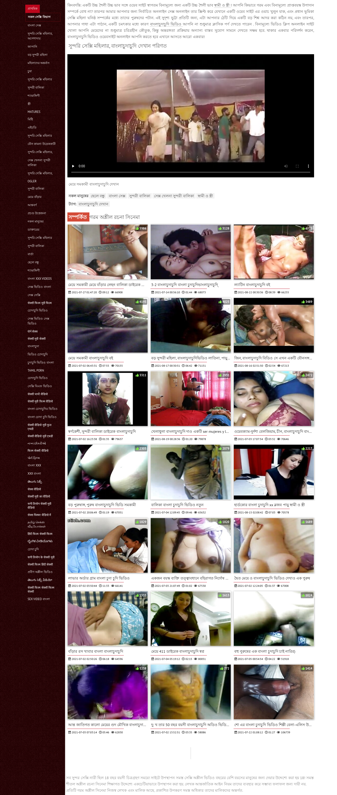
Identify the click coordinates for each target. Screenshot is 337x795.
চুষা (30, 71)
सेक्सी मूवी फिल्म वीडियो (40, 401)
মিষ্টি (30, 119)
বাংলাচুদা (33, 346)
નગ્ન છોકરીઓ (37, 443)
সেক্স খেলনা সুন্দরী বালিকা (39, 162)
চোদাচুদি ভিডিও (38, 310)
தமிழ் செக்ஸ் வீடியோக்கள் (37, 524)
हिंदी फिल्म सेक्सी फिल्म (40, 534)
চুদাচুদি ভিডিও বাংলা (41, 363)
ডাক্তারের (33, 230)
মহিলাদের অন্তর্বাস (39, 63)
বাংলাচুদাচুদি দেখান (93, 204)
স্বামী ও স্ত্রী (222, 5)
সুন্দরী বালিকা (36, 88)
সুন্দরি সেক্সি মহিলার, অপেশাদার (40, 36)
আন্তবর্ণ (32, 205)
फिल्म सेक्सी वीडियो (38, 451)
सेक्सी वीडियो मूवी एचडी (40, 436)
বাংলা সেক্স (34, 25)
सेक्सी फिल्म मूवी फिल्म (40, 303)
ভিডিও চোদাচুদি (38, 354)
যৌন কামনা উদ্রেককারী (42, 144)
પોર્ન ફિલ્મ (34, 458)
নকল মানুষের (36, 221)
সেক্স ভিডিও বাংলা (39, 287)
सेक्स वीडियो (34, 489)
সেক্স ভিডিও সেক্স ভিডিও (38, 321)
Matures (34, 112)
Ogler (32, 181)
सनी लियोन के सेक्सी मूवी (41, 557)
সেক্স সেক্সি (34, 295)
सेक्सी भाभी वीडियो (38, 394)
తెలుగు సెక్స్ (35, 481)
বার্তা (30, 254)
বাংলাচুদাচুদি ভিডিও (166, 24)
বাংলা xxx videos (40, 279)
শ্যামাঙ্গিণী (34, 96)
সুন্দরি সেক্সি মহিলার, (40, 152)
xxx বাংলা (34, 474)
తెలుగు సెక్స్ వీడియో (40, 580)
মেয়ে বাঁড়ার (34, 197)
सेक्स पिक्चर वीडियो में (39, 515)
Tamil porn (36, 370)
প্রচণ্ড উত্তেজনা (37, 213)
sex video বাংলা (39, 599)
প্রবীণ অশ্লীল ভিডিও (40, 572)
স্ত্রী (29, 104)
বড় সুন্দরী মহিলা (38, 55)
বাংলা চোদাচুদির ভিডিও (43, 409)
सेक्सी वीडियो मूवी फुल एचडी (39, 427)
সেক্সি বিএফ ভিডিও (40, 386)
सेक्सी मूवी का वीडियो (39, 496)
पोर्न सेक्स (33, 331)
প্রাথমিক (32, 9)
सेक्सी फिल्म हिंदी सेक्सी (40, 564)
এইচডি (32, 127)
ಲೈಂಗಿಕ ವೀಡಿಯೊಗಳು (40, 541)
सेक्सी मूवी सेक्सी (37, 339)
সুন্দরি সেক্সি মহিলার (40, 79)
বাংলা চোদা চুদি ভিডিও (42, 417)
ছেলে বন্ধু (33, 262)
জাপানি (32, 47)
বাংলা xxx (34, 465)
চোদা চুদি (33, 549)
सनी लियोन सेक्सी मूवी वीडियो (39, 506)
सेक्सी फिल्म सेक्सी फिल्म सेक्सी (41, 590)
